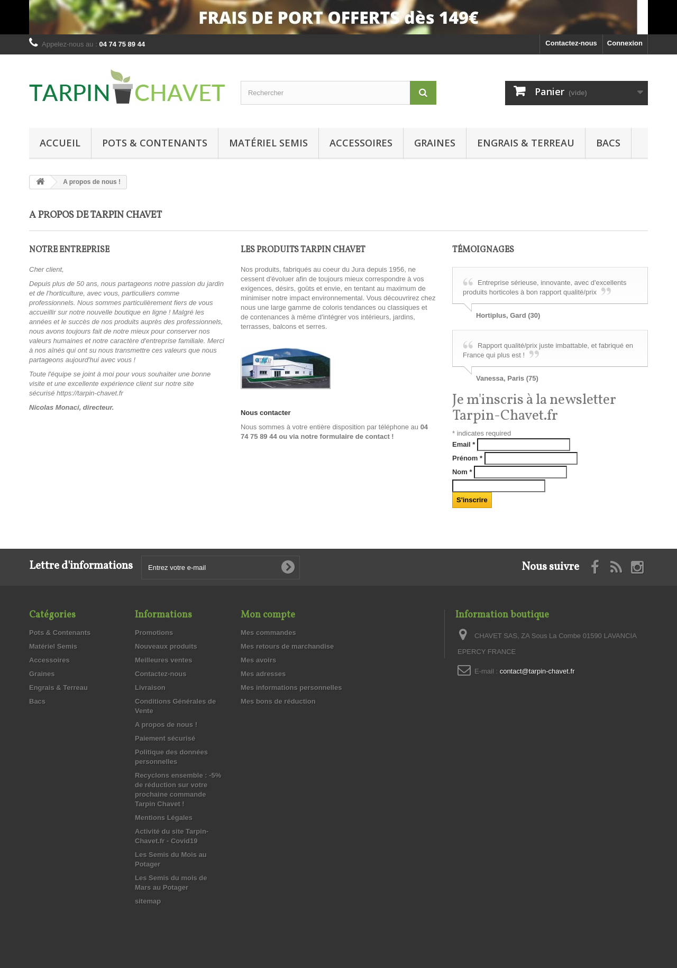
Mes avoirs (258, 660)
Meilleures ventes (163, 660)
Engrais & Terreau (525, 142)
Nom (462, 472)
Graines (434, 142)
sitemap (148, 901)
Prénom (467, 458)
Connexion (625, 43)
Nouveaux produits (166, 646)
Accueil (60, 142)
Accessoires (361, 142)
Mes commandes (268, 633)
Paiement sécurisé (165, 738)
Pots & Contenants (154, 142)
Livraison (150, 688)
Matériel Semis (268, 142)
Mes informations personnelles (291, 688)
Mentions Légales (164, 818)
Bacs (608, 142)
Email (463, 444)
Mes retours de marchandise (287, 646)
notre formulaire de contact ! (347, 436)
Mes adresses (263, 674)
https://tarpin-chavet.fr (90, 393)
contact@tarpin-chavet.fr (537, 671)
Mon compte (268, 615)
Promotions (154, 633)
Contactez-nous (571, 43)
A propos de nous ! (166, 725)
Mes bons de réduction (278, 701)
